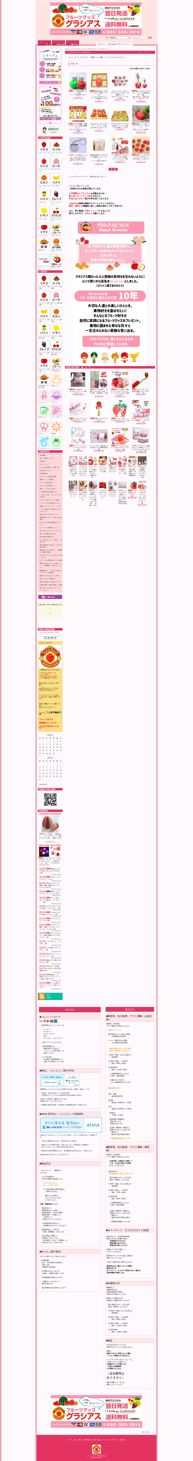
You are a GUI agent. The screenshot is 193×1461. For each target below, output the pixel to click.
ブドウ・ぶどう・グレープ (56, 197)
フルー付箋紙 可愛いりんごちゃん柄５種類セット (78, 117)
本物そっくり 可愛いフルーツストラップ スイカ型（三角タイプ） (49, 977)
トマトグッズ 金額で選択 (44, 364)
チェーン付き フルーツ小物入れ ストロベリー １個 (49, 900)
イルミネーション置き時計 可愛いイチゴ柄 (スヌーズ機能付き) (132, 466)
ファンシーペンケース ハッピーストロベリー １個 (78, 438)
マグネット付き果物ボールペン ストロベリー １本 (83, 491)
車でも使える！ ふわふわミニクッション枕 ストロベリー (78, 382)
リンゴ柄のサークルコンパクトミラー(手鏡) (120, 147)
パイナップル (44, 196)
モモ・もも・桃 (56, 163)
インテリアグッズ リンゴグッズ (96, 49)
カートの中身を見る (50, 596)
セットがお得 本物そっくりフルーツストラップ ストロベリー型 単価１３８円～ (120, 383)
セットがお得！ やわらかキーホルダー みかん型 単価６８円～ (50, 968)
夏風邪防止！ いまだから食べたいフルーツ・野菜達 (51, 572)
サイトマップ (44, 464)
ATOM (49, 998)
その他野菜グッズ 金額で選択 (44, 380)
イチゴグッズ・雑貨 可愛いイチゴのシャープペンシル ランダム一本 (49, 927)
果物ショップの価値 (46, 479)
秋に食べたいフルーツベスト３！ (51, 531)
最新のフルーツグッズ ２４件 (50, 506)
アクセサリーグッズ (44, 442)
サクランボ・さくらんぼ (56, 214)
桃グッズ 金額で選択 (56, 298)
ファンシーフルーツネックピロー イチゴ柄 (103, 464)
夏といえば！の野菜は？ (48, 579)
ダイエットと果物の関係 (48, 476)
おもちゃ (44, 427)
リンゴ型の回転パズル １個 (78, 83)
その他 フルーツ (56, 229)
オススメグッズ (44, 396)
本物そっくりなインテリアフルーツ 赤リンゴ (141, 117)
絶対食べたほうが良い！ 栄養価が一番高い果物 (51, 551)
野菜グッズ (44, 244)
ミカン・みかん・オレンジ (44, 180)
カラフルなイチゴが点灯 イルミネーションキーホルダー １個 (44, 855)
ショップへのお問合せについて (50, 503)
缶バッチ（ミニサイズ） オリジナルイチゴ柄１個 (55, 854)
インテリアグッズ (56, 442)
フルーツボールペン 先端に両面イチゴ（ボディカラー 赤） (49, 935)
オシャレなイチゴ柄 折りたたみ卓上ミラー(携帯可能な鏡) (99, 438)
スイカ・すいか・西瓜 (56, 147)
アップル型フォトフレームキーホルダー (78, 147)
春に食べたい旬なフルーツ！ (49, 514)
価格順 (141, 68)
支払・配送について (58, 43)
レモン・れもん (44, 213)
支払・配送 (77, 1440)
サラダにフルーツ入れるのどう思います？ (51, 556)
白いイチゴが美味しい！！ (49, 486)
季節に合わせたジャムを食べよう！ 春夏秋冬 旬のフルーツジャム (51, 565)
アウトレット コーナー (44, 261)
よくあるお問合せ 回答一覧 (49, 467)
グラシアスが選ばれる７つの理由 (51, 560)
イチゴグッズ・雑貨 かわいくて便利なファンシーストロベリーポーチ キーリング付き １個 (141, 439)
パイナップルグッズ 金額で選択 (44, 331)
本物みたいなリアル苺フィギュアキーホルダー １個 (49, 871)
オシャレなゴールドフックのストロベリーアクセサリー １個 (120, 438)
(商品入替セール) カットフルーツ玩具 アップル (99, 84)
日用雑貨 (56, 427)
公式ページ (48, 1101)
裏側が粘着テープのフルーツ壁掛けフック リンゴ (99, 148)
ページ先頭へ (145, 1432)
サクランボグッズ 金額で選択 (56, 347)
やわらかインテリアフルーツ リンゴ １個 (99, 116)
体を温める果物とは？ (47, 537)
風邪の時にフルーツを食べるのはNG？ (51, 518)
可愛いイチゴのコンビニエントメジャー (112, 489)
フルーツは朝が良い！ (47, 483)
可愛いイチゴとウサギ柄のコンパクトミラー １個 (122, 465)
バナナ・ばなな (56, 180)
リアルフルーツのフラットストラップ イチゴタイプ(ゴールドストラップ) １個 (142, 492)
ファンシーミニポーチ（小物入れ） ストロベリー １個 (141, 411)
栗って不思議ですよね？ (48, 534)
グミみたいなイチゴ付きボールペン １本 (78, 410)
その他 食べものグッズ (56, 245)
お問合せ (72, 43)
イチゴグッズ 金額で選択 (44, 281)
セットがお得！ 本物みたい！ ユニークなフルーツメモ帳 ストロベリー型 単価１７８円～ (51, 828)
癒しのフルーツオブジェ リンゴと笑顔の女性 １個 (141, 84)
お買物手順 (43, 473)
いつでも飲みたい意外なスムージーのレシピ (51, 510)
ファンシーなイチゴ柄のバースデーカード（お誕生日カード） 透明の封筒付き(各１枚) (122, 492)
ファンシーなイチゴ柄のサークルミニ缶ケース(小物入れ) (73, 466)
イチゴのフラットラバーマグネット (73, 489)
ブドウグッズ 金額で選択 (44, 347)
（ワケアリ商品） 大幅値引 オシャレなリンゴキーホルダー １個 (142, 467)
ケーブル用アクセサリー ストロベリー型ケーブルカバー (49, 985)
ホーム (44, 43)
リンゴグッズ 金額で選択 (44, 298)
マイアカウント (125, 44)
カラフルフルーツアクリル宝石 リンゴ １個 (120, 116)
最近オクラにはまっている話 (49, 576)
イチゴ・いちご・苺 (44, 147)
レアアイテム (56, 396)
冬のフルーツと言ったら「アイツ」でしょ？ (50, 589)
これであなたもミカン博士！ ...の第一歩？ (51, 541)
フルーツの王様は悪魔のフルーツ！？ (50, 523)
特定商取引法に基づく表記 (92, 1440)
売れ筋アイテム (56, 379)
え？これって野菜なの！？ (49, 527)
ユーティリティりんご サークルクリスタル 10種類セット (120, 84)
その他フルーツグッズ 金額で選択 (56, 364)
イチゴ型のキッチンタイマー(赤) (132, 489)
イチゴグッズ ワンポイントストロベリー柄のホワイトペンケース (83, 466)
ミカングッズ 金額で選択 (56, 314)
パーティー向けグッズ (56, 412)
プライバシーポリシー (110, 1440)
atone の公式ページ (51, 1154)
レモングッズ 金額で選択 (56, 331)
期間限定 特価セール (56, 261)
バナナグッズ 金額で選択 (44, 314)
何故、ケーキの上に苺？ (48, 489)
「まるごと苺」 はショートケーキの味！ (51, 496)
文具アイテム (44, 411)
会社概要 (43, 455)
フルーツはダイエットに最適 (49, 500)
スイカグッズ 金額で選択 (56, 281)
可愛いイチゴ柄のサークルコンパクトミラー (112, 464)
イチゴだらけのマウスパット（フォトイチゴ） (102, 490)
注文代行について (46, 470)
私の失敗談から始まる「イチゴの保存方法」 (51, 546)
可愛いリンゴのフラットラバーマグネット (141, 147)
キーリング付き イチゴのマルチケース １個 (120, 410)
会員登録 (113, 44)
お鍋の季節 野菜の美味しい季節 (51, 585)
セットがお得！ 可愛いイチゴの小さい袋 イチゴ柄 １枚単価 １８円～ (99, 383)
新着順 (147, 68)
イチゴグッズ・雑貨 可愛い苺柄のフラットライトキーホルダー (49, 885)
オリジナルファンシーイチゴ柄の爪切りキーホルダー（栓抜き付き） (92, 467)
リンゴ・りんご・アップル (44, 164)
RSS (48, 995)
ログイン (104, 44)
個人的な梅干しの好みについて (50, 582)
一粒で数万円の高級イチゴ (49, 492)
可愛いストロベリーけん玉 (99, 410)
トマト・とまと (44, 229)
